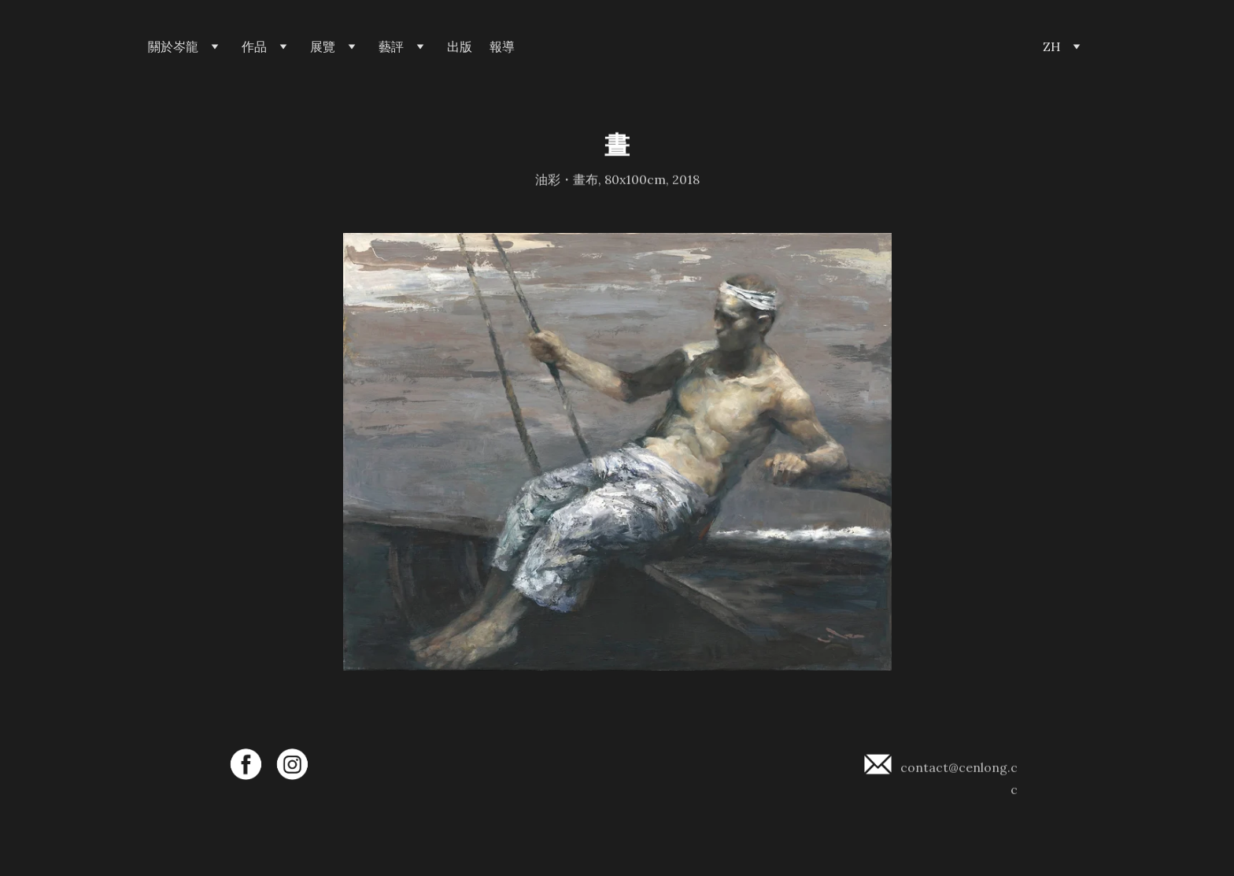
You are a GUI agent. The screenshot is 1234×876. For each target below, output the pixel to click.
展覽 (322, 46)
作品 (254, 46)
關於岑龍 (173, 46)
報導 (502, 46)
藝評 (391, 46)
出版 (459, 46)
